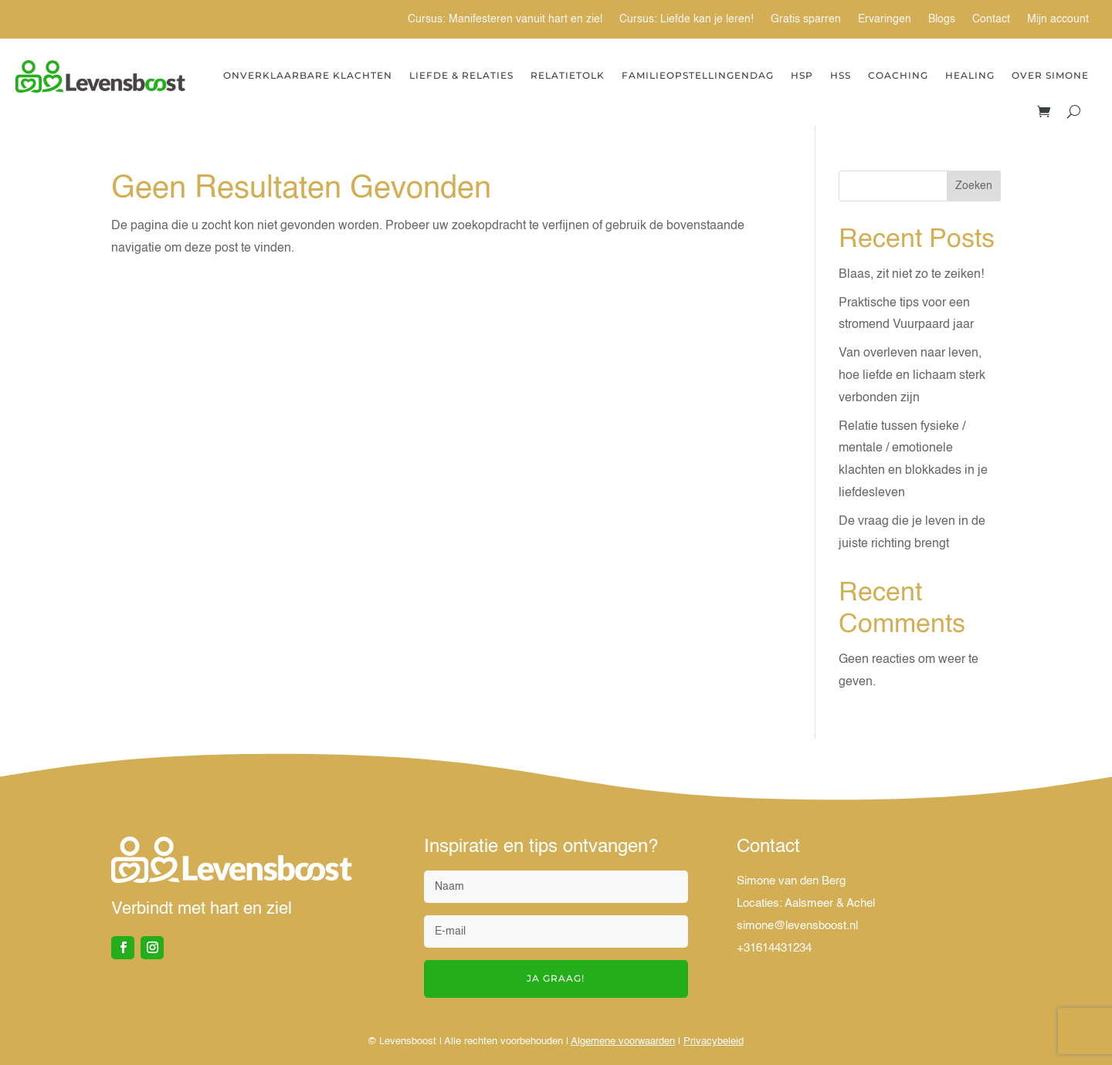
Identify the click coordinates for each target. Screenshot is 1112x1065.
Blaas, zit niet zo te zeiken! (911, 275)
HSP (802, 75)
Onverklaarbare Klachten (307, 75)
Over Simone (1050, 75)
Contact (991, 19)
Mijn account (1058, 19)
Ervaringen (884, 19)
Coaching (898, 75)
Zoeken (973, 186)
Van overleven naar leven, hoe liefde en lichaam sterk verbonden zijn (912, 375)
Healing (970, 75)
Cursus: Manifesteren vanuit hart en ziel (505, 19)
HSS (840, 75)
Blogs (941, 19)
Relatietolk (568, 75)
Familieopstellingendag (698, 75)
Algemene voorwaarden (623, 1041)
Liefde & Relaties (461, 75)
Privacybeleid (713, 1041)
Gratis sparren (806, 19)
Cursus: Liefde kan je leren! (686, 19)
